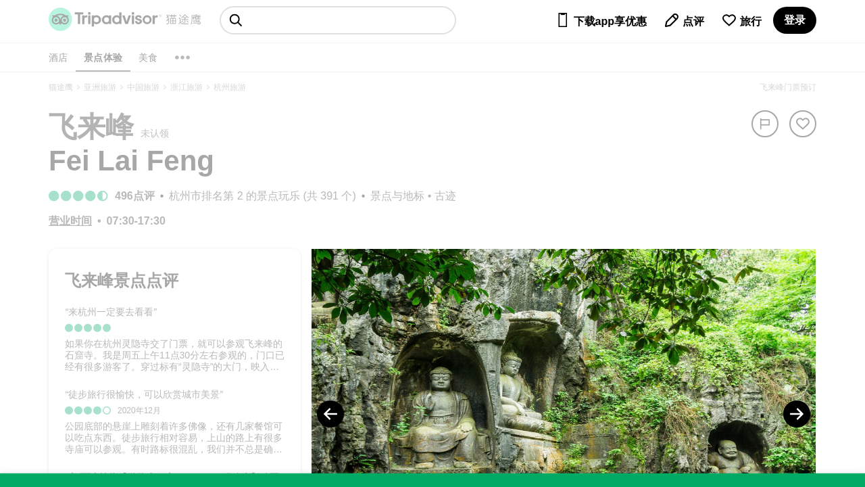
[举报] (764, 123)
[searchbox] (338, 20)
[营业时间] (70, 220)
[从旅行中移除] (802, 123)
